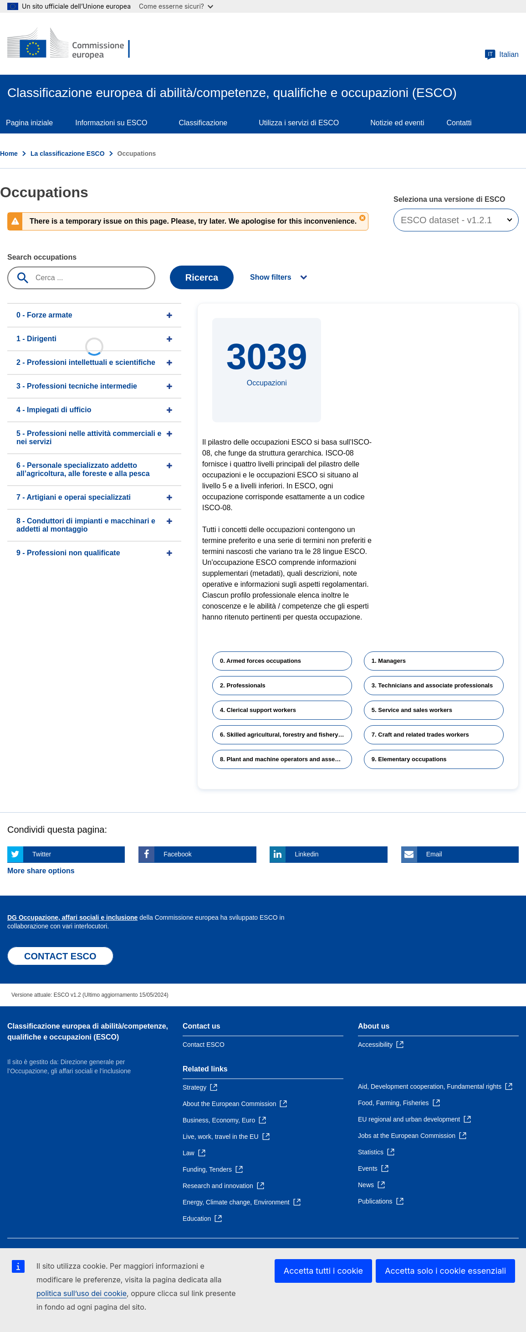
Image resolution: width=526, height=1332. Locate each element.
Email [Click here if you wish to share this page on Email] (434, 854)
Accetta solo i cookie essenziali (445, 1271)
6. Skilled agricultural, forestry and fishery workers (286, 734)
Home (9, 153)
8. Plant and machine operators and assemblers (286, 759)
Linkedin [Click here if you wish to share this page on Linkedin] (306, 854)
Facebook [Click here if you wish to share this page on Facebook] (177, 854)
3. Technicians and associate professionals (432, 685)
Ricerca (201, 277)
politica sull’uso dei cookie (81, 1293)
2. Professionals (243, 685)
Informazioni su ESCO (111, 123)
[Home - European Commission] (73, 43)
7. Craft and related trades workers (420, 734)
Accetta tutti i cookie (323, 1271)
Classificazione (203, 123)
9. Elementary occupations (409, 759)
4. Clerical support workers (258, 710)
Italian (502, 54)
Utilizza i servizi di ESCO (299, 123)
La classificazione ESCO (68, 153)
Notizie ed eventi (397, 123)
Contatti (459, 123)
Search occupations (42, 257)
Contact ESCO (204, 1044)
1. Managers (389, 660)
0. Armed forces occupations (260, 660)
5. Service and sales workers (412, 710)
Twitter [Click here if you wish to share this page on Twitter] (41, 854)
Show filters (270, 277)
